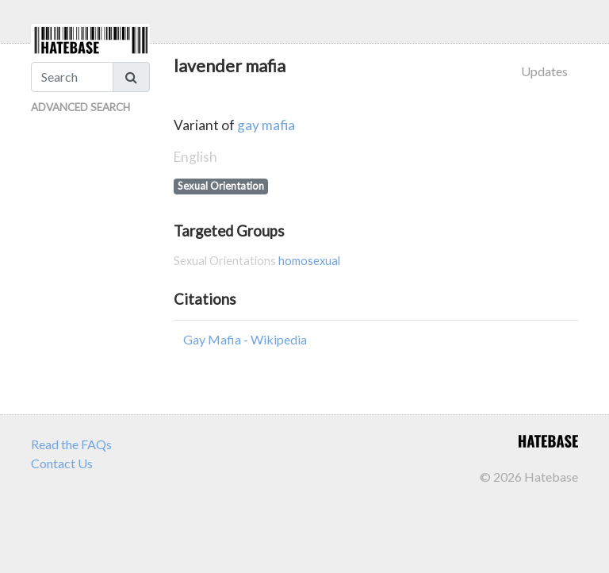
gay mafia (266, 125)
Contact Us (62, 463)
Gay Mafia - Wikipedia (245, 339)
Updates (544, 71)
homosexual (309, 260)
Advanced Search (80, 107)
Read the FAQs (71, 444)
